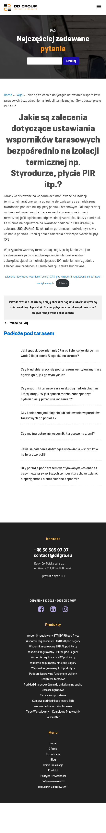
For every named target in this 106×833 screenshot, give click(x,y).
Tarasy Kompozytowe (53, 695)
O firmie (53, 748)
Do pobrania (53, 754)
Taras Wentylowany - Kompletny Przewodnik (53, 711)
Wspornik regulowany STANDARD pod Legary (53, 641)
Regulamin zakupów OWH (53, 787)
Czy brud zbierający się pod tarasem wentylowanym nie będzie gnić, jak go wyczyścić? (61, 372)
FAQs (19, 95)
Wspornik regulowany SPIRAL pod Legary (53, 652)
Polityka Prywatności (53, 776)
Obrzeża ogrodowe (53, 690)
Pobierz (62, 283)
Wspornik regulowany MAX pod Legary (53, 663)
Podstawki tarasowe (53, 679)
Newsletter (53, 717)
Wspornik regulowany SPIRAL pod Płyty (53, 646)
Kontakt (53, 770)
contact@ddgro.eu (53, 555)
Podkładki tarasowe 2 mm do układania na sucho (53, 684)
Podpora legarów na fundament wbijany (53, 673)
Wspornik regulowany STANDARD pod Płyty (53, 635)
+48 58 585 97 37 (51, 550)
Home (8, 95)
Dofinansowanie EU (53, 781)
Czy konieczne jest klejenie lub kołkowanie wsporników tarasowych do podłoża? (60, 415)
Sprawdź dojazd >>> (53, 576)
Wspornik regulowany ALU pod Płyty (53, 668)
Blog (53, 759)
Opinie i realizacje (53, 765)
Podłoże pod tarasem (29, 333)
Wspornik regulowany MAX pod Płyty (53, 657)
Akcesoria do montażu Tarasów (53, 706)
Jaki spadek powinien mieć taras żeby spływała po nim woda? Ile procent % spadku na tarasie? (60, 353)
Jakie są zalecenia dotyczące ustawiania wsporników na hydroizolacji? (59, 452)
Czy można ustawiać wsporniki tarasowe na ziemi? (58, 433)
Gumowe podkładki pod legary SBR (53, 701)
